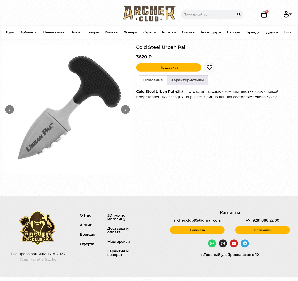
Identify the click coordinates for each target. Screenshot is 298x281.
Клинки (111, 32)
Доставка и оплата (118, 230)
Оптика (188, 32)
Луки (10, 32)
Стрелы (149, 32)
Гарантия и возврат (118, 253)
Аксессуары (211, 32)
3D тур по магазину (116, 217)
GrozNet (50, 259)
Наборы (233, 32)
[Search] (238, 14)
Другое (272, 32)
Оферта (87, 244)
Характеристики (187, 80)
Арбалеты (28, 32)
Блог (288, 32)
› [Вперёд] (125, 109)
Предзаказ (168, 67)
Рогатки (169, 32)
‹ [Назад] (9, 109)
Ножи (75, 32)
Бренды (253, 32)
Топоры (92, 32)
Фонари (130, 32)
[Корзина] (264, 14)
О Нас (85, 215)
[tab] (153, 80)
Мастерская (118, 241)
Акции (86, 225)
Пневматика (53, 32)
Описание (153, 80)
